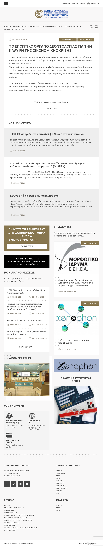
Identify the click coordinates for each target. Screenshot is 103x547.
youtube (27, 484)
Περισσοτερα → (26, 347)
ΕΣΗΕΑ (51, 14)
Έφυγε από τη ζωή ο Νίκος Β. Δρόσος (34, 195)
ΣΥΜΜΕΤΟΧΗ (27, 246)
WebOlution (93, 543)
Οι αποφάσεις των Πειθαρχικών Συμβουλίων (38, 424)
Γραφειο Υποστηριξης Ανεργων (18, 520)
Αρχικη (7, 505)
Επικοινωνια (9, 525)
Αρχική (7, 26)
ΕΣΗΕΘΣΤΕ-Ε (61, 488)
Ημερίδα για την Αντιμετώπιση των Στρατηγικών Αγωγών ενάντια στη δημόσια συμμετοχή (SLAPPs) (47, 165)
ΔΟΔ (58, 476)
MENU (6, 3)
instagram (20, 484)
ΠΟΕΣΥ (59, 481)
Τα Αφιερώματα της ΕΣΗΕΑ (15, 443)
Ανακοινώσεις (19, 26)
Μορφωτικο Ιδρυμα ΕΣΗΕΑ (15, 518)
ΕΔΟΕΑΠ (59, 471)
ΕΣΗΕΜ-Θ (60, 483)
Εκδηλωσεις (9, 510)
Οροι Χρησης (10, 530)
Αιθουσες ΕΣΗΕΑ (20, 358)
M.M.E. (58, 493)
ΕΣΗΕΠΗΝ (60, 486)
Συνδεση (95, 3)
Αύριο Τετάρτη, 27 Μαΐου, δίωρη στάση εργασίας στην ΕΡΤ (26, 333)
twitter (13, 484)
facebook (7, 484)
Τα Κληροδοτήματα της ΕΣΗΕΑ (15, 423)
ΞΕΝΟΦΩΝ (60, 473)
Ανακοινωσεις (68, 39)
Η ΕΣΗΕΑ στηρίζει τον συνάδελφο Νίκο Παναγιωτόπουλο (47, 134)
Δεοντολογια (86, 39)
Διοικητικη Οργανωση (14, 508)
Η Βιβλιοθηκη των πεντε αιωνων (19, 515)
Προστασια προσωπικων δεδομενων (20, 528)
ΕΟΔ (58, 478)
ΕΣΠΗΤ (59, 491)
